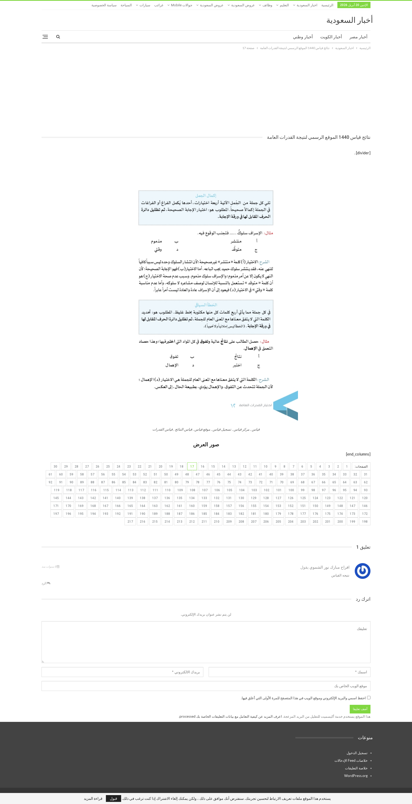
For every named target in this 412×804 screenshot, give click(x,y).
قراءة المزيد (93, 798)
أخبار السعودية (349, 20)
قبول (113, 798)
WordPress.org (356, 776)
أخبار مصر (358, 36)
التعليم (284, 5)
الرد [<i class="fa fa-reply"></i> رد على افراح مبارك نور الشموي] (46, 583)
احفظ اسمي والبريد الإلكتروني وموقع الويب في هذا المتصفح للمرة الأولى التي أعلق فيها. (303, 698)
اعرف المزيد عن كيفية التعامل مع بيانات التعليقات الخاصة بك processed (230, 716)
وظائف (267, 5)
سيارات (145, 5)
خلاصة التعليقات (356, 768)
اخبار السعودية (307, 5)
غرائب (158, 5)
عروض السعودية (243, 5)
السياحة (126, 5)
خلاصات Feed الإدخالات (351, 760)
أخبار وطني (303, 36)
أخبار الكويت (331, 36)
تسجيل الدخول (357, 753)
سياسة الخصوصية (104, 5)
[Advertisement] (206, 90)
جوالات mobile (181, 5)
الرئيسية (327, 5)
